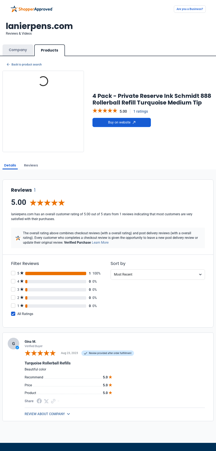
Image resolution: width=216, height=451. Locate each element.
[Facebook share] (39, 401)
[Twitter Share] (46, 401)
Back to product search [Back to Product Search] (24, 64)
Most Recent (123, 274)
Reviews (31, 165)
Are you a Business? (190, 9)
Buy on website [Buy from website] (121, 122)
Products (49, 50)
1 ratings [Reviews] (140, 111)
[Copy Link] (53, 401)
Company (18, 49)
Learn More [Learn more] (100, 242)
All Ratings (25, 314)
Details (10, 165)
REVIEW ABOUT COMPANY (45, 414)
